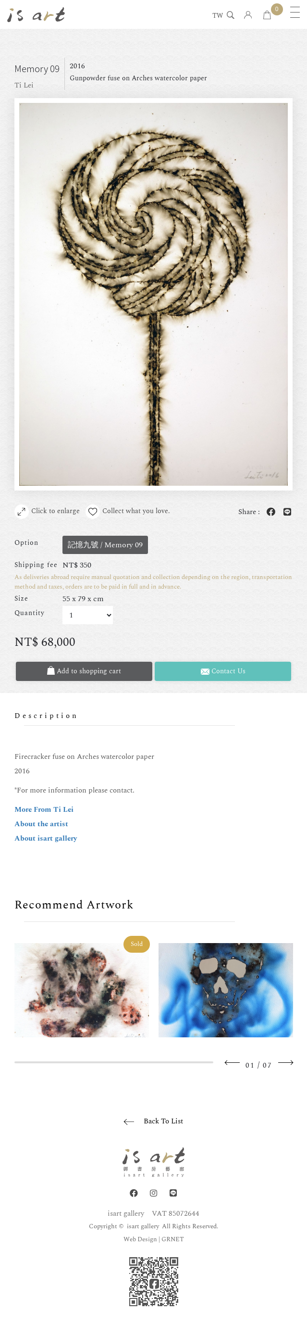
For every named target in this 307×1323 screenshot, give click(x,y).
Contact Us (223, 671)
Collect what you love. (128, 511)
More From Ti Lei (44, 809)
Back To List (163, 1121)
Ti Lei (24, 85)
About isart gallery (45, 838)
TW (217, 16)
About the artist (41, 824)
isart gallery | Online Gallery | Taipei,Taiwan (36, 14)
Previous (232, 1062)
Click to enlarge (47, 511)
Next (285, 1062)
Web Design (140, 1239)
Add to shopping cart (84, 671)
